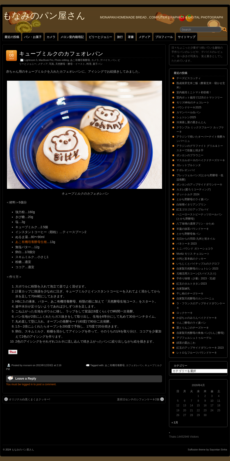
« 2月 (174, 422)
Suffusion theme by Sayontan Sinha (207, 449)
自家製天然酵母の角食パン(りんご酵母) (200, 332)
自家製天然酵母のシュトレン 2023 (197, 268)
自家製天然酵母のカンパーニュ (195, 298)
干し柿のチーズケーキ (189, 293)
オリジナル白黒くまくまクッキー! (27, 399)
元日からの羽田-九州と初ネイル (195, 238)
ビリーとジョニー (100, 37)
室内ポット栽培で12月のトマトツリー (199, 97)
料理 (88, 63)
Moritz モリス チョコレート (193, 253)
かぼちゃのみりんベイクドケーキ (196, 317)
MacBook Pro (46, 60)
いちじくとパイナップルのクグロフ (198, 263)
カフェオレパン (134, 365)
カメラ (51, 37)
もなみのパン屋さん (43, 15)
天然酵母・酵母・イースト (70, 63)
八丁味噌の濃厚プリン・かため (195, 223)
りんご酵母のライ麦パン (191, 322)
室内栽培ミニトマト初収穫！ (194, 92)
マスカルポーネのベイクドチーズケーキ (200, 160)
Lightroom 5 (31, 60)
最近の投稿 (12, 37)
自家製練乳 (183, 288)
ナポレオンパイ (185, 170)
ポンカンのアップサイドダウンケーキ (199, 184)
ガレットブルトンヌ (188, 165)
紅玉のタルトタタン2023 (191, 283)
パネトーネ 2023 (186, 243)
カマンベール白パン (188, 112)
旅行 (120, 37)
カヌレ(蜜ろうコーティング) (193, 189)
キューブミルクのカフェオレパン (61, 54)
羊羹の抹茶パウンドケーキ (192, 228)
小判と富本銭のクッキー (191, 258)
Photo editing (62, 60)
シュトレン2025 (186, 117)
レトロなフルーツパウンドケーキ (196, 352)
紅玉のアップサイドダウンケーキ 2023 (200, 347)
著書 (131, 37)
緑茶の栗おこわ (185, 342)
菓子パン (98, 63)
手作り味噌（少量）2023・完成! (196, 278)
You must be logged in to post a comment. (31, 384)
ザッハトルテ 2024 (187, 194)
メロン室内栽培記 (72, 37)
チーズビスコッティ (188, 78)
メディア (144, 37)
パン (113, 60)
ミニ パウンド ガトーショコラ (194, 248)
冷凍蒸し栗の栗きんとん (191, 122)
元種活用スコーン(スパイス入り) (196, 273)
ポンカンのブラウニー (189, 155)
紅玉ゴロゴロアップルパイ (192, 209)
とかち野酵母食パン (188, 233)
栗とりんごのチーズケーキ (192, 327)
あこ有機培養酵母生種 (31, 242)
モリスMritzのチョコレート (192, 102)
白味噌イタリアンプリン (191, 204)
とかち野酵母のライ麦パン (192, 199)
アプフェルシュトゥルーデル (194, 337)
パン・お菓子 (33, 37)
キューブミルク (153, 365)
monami (27, 365)
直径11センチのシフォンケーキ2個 (140, 399)
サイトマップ (186, 37)
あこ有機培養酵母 (80, 60)
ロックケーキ (184, 312)
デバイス (105, 60)
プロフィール (164, 37)
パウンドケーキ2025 (188, 107)
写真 (51, 63)
